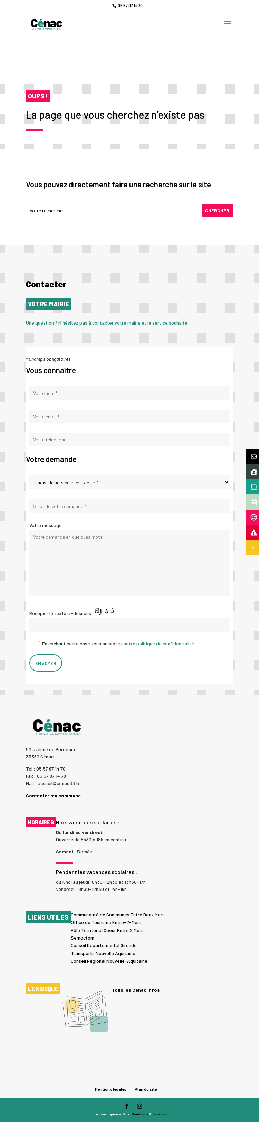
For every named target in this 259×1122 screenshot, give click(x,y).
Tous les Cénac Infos (136, 990)
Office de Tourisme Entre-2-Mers (106, 922)
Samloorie (140, 1114)
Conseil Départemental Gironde (104, 945)
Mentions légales (110, 1088)
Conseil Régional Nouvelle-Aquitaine (109, 961)
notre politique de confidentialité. (159, 643)
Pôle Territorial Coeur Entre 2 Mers (107, 930)
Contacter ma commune (53, 795)
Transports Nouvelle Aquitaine (103, 953)
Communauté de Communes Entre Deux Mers (118, 914)
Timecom (159, 1114)
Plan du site (146, 1088)
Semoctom (82, 938)
